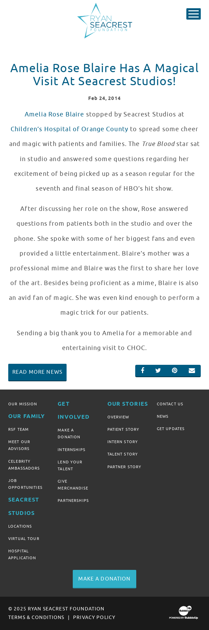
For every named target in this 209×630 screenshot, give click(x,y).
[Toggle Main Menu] (193, 14)
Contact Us (170, 404)
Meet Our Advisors (19, 445)
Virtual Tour (23, 538)
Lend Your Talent (70, 465)
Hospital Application (22, 554)
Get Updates (171, 428)
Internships (71, 449)
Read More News (37, 372)
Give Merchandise (73, 485)
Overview (118, 417)
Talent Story (122, 454)
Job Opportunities (25, 484)
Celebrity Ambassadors (24, 465)
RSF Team (18, 429)
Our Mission (22, 404)
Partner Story (124, 466)
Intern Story (122, 441)
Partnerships (73, 500)
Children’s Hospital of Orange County (69, 129)
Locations (20, 526)
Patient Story (123, 429)
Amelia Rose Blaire (54, 114)
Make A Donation (69, 433)
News (163, 416)
